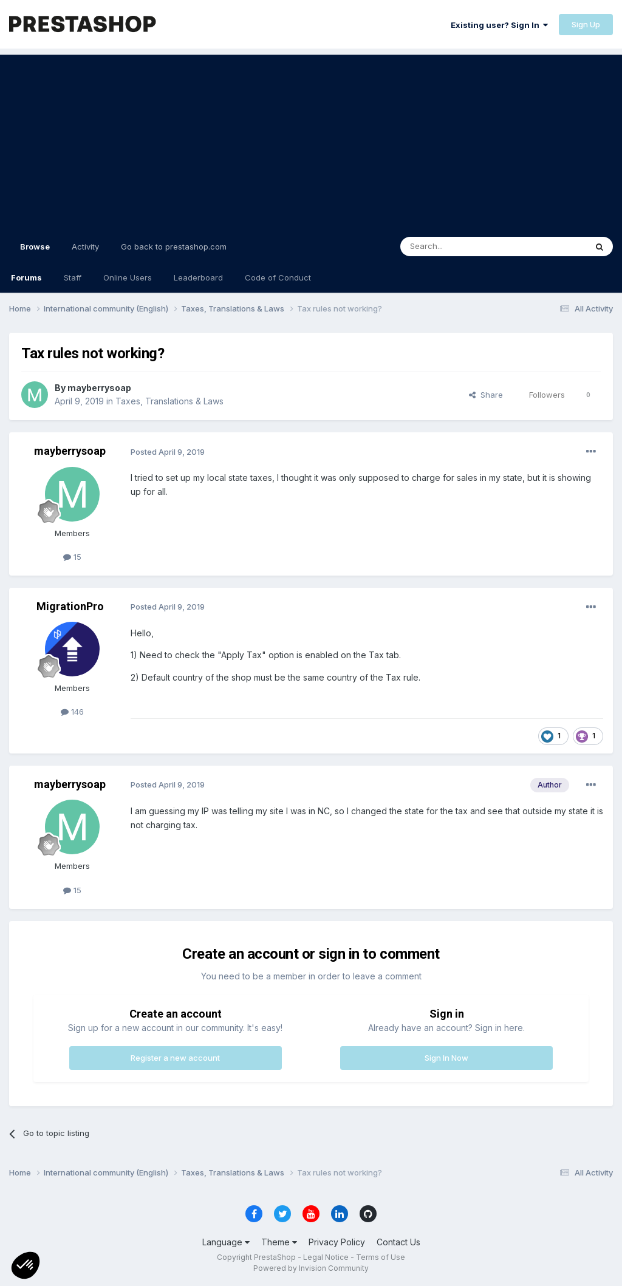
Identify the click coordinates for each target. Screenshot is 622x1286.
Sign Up (586, 24)
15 (72, 557)
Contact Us (398, 1242)
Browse (35, 252)
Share (486, 395)
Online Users (127, 277)
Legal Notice (326, 1257)
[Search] (462, 246)
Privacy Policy (337, 1242)
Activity (85, 246)
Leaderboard (198, 277)
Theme (279, 1242)
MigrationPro (70, 606)
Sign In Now (446, 1058)
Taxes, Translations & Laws (169, 401)
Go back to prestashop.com (174, 246)
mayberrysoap (99, 388)
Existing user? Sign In (499, 25)
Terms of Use (380, 1257)
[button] (25, 1265)
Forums (26, 277)
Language (226, 1242)
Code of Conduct (278, 277)
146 (72, 711)
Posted (168, 452)
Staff (72, 277)
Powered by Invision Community (311, 1268)
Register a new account (175, 1058)
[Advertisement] (311, 140)
